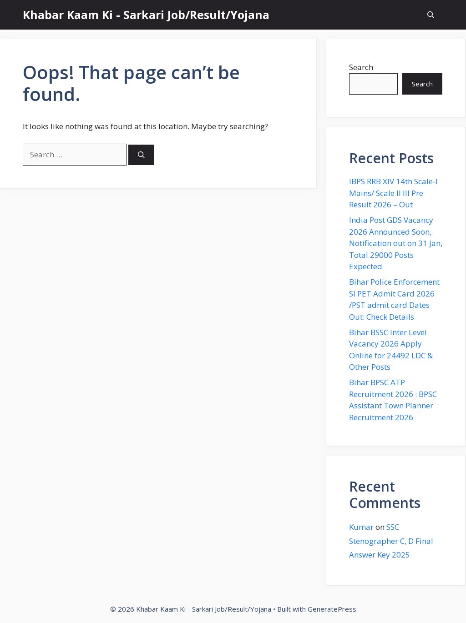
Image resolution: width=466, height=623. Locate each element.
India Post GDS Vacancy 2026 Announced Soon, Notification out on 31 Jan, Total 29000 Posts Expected (395, 243)
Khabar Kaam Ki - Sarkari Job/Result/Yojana (146, 14)
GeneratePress (332, 608)
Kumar (361, 527)
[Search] (141, 155)
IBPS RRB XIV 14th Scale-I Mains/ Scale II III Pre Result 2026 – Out (393, 193)
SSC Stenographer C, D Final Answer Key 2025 (391, 541)
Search (361, 67)
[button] (430, 15)
